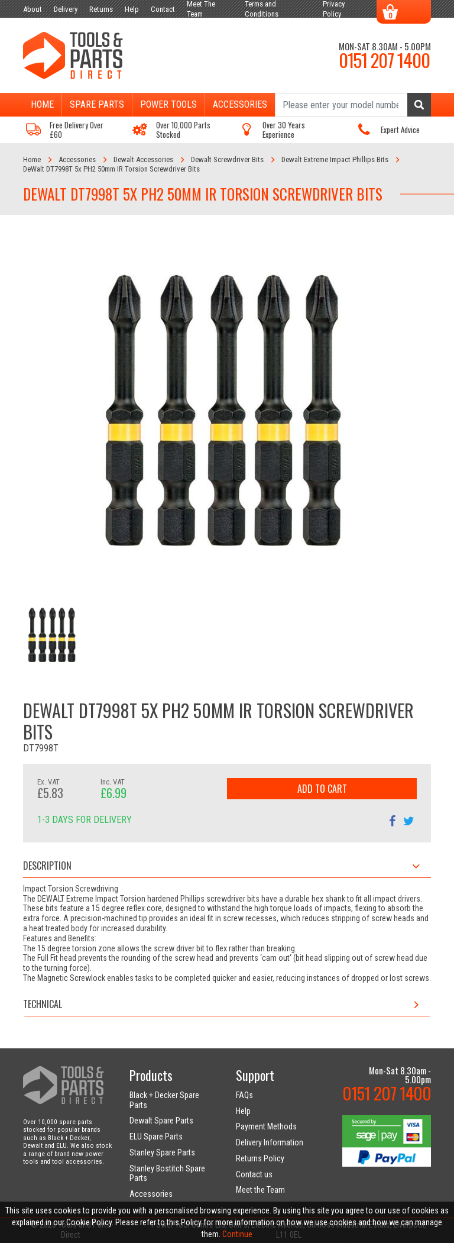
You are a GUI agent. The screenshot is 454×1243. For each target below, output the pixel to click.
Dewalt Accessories (143, 159)
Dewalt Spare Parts (161, 1120)
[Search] (353, 105)
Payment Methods (266, 1126)
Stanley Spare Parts (162, 1152)
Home (42, 104)
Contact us (254, 1174)
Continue (237, 1234)
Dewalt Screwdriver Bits (227, 159)
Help (243, 1111)
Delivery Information (269, 1142)
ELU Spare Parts (156, 1136)
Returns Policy (260, 1158)
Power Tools (168, 104)
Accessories (240, 104)
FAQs (244, 1095)
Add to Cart (322, 789)
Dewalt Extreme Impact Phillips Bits (334, 159)
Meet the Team (260, 1189)
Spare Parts (97, 104)
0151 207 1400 (384, 59)
